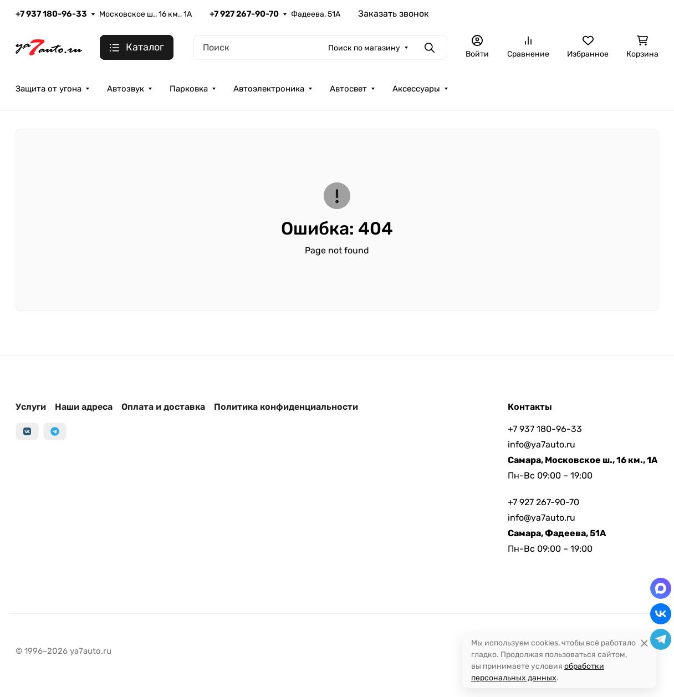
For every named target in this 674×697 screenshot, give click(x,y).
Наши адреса (84, 406)
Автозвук (125, 89)
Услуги (31, 406)
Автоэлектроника (268, 89)
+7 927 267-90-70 (244, 14)
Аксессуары (416, 89)
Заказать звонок (393, 13)
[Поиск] (320, 47)
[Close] (644, 643)
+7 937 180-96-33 (51, 14)
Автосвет (348, 89)
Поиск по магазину (364, 48)
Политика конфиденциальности (286, 406)
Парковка (189, 89)
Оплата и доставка (163, 406)
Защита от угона (48, 89)
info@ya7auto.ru (541, 444)
